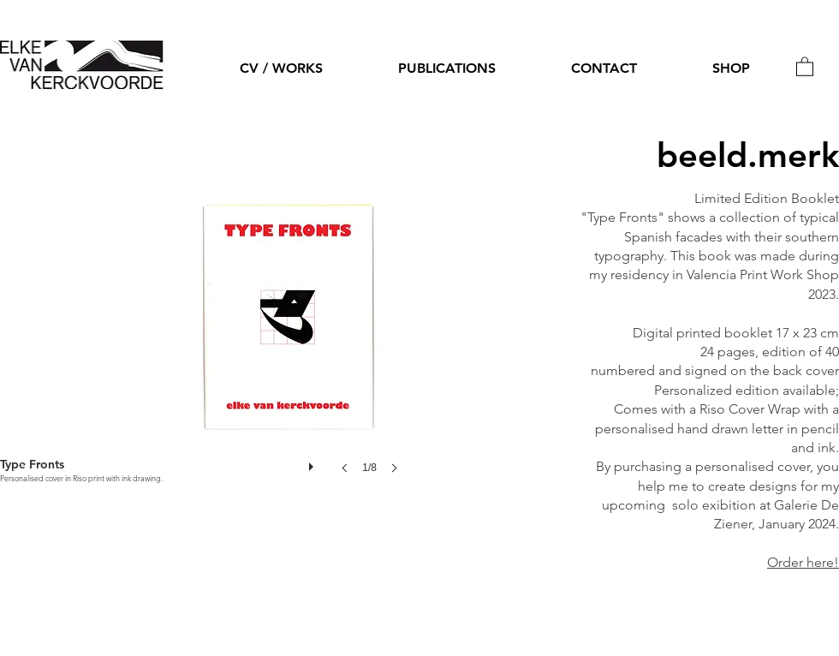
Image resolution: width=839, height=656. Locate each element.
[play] (313, 462)
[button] (804, 66)
